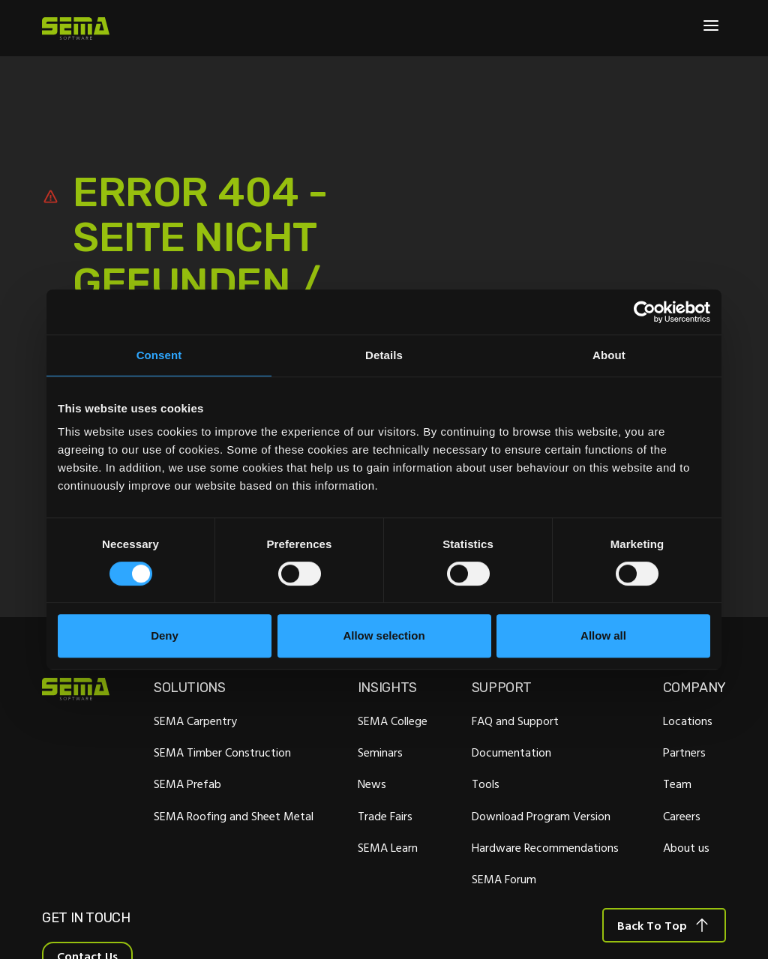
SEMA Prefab (187, 784)
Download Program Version (541, 816)
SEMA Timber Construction (222, 753)
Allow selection (383, 635)
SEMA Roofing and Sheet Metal (234, 816)
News (372, 784)
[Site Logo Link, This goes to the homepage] (76, 28)
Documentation (511, 753)
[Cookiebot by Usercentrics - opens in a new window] (644, 312)
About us (686, 847)
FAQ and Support (515, 721)
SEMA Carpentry (195, 721)
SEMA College (393, 721)
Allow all (603, 635)
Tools (486, 784)
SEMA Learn (388, 847)
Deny (164, 635)
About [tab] (609, 355)
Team (677, 784)
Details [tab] (384, 355)
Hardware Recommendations (545, 847)
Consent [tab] (159, 355)
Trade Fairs (385, 816)
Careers (681, 816)
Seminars (380, 753)
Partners (684, 753)
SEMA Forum (504, 879)
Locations (687, 721)
